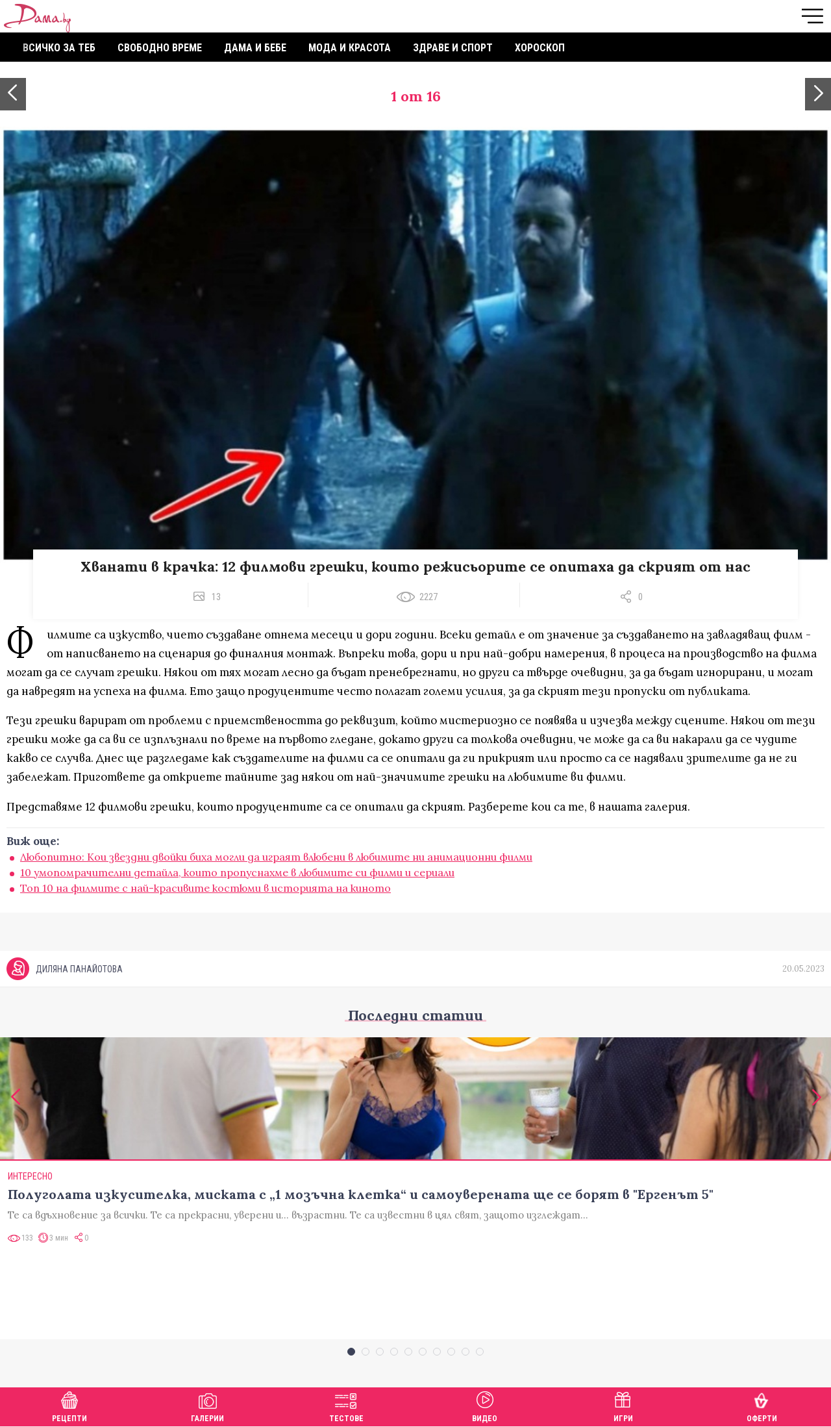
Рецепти (69, 1405)
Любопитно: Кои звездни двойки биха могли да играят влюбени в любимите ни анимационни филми (276, 856)
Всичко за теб (59, 48)
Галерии (207, 1405)
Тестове (346, 1405)
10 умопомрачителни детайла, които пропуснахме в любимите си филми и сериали (237, 872)
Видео (484, 1405)
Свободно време (160, 48)
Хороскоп (540, 48)
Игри (623, 1405)
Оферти (762, 1405)
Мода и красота (349, 48)
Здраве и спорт (453, 48)
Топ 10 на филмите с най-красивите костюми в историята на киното (205, 887)
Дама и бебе (255, 48)
